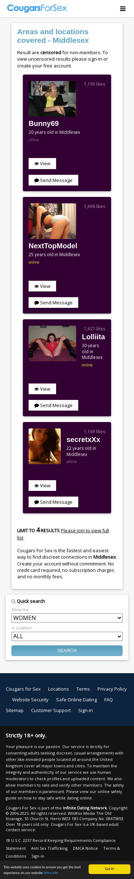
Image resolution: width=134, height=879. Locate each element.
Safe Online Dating (76, 699)
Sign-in (85, 710)
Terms (83, 689)
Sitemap (15, 710)
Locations (58, 689)
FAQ (108, 699)
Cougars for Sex (23, 689)
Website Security (30, 699)
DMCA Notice (85, 848)
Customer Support (51, 710)
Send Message (53, 180)
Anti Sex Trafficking (49, 848)
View (42, 163)
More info (51, 872)
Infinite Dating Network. (85, 808)
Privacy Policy (112, 689)
